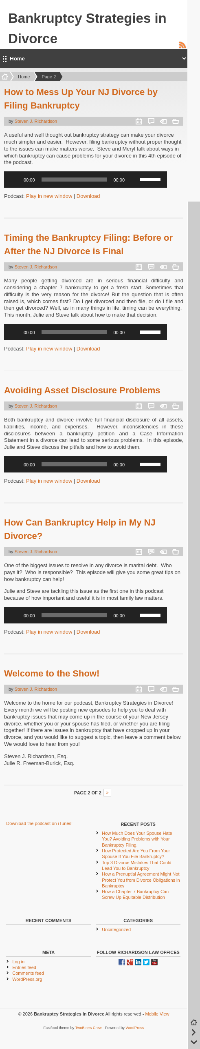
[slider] (74, 179)
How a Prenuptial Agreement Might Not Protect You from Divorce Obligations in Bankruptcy (141, 880)
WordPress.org (27, 979)
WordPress (134, 1028)
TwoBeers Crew (88, 1028)
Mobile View (157, 1013)
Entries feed (24, 967)
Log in (18, 961)
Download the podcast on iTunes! (39, 823)
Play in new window (49, 196)
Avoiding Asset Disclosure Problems (82, 390)
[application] (85, 179)
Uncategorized (116, 929)
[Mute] (134, 179)
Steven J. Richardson (36, 121)
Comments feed (28, 973)
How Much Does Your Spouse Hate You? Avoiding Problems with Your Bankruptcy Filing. (137, 839)
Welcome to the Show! (51, 673)
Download (88, 196)
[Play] (15, 179)
